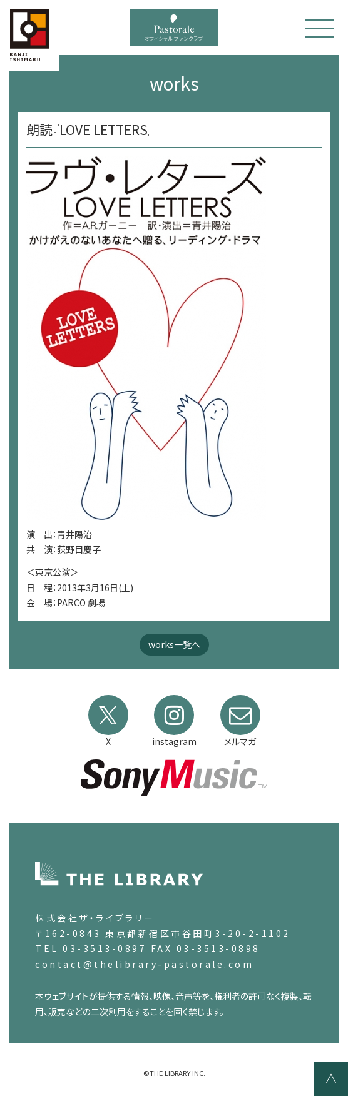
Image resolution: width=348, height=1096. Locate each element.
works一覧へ (174, 644)
